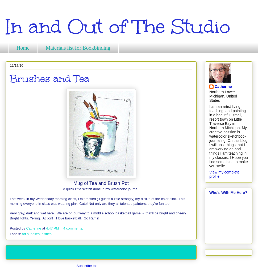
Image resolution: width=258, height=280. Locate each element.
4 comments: (73, 228)
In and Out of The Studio (118, 26)
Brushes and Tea (49, 78)
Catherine (223, 86)
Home (23, 48)
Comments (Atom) (112, 266)
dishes (46, 234)
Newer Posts (21, 252)
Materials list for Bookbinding (78, 48)
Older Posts (181, 252)
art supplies (31, 234)
